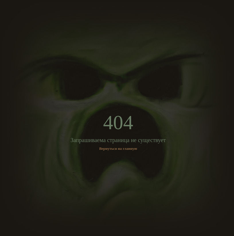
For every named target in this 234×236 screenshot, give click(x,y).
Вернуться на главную (118, 148)
